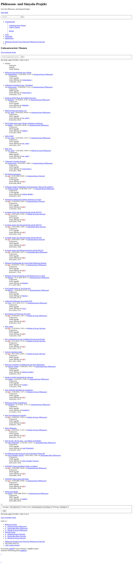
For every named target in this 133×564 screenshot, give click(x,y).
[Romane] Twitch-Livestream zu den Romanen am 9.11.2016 (25, 276)
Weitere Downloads (11, 492)
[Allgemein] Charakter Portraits (15, 161)
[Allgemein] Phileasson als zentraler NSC (18, 301)
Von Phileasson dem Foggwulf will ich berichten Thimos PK (25, 453)
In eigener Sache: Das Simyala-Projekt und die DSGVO (23, 212)
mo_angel (11, 112)
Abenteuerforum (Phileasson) (43, 74)
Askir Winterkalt (13, 443)
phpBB (11, 549)
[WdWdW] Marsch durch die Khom (17, 479)
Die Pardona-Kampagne (13, 174)
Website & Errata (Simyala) (36, 214)
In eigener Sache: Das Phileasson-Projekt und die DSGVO (24, 250)
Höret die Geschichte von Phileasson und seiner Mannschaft (24, 365)
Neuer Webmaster (11, 428)
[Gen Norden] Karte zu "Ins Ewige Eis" (18, 288)
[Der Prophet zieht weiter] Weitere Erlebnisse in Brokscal (24, 123)
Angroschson (12, 87)
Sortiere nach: (37, 507)
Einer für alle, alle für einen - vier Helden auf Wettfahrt (23, 441)
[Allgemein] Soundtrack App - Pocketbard (19, 85)
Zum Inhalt (4, 12)
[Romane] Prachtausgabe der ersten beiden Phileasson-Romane (25, 263)
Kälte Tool (8, 149)
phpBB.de (23, 550)
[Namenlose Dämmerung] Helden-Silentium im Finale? (23, 199)
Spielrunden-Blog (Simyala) (36, 227)
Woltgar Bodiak (13, 189)
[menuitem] (17, 25)
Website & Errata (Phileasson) (41, 150)
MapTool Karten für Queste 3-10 (15, 111)
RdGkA (10, 290)
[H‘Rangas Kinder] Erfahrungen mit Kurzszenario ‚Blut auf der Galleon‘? (29, 187)
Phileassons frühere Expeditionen (16, 403)
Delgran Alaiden (13, 366)
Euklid (10, 493)
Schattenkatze (12, 74)
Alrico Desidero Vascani (16, 455)
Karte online (9, 326)
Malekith (11, 100)
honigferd (11, 404)
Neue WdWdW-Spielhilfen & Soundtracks (19, 390)
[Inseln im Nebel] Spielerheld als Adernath (19, 377)
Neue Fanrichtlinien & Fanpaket (15, 415)
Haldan (10, 125)
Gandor (10, 379)
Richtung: (61, 507)
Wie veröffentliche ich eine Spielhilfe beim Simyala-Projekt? (25, 339)
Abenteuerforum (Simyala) (36, 176)
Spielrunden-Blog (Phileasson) (37, 252)
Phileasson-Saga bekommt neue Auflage (18, 72)
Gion (9, 303)
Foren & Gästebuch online (13, 352)
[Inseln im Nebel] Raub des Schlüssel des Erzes (20, 98)
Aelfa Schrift (9, 136)
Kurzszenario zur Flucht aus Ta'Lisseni (17, 314)
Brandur (10, 277)
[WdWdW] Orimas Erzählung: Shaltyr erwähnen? (21, 466)
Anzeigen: (11, 507)
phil (9, 176)
